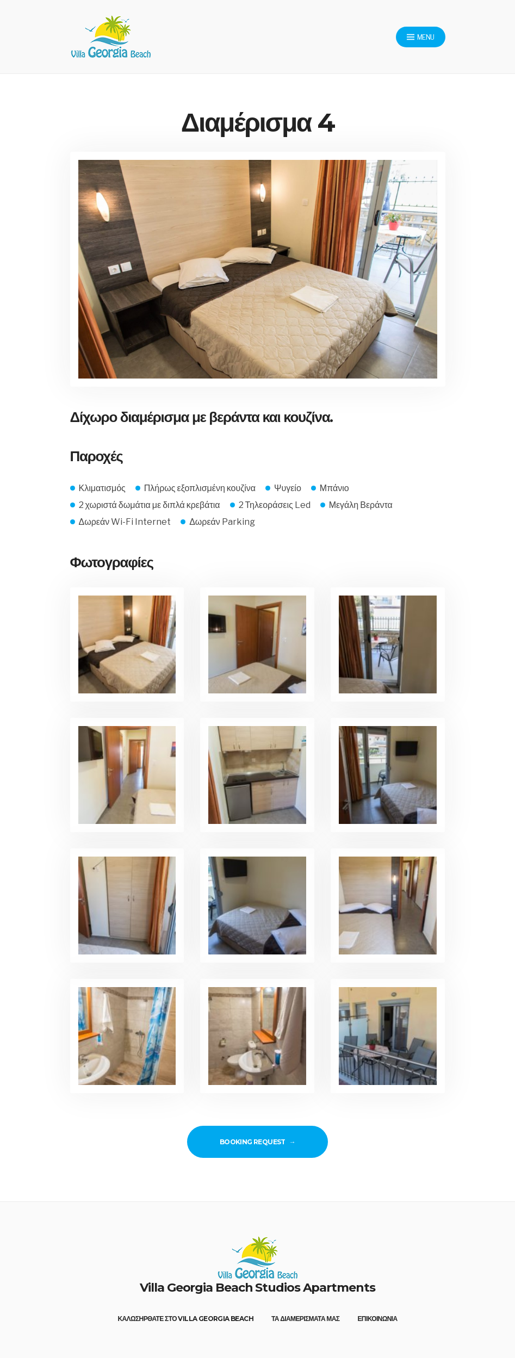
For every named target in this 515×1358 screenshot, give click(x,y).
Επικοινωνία (377, 1318)
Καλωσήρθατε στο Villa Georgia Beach (185, 1318)
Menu (420, 37)
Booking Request (253, 1142)
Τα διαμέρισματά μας (305, 1318)
